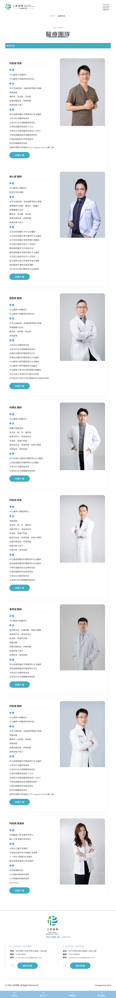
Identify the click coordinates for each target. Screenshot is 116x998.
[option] (31, 957)
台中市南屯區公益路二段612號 (82, 951)
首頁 (52, 16)
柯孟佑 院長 (15, 500)
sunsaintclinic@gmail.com (29, 957)
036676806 (21, 954)
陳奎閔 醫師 (15, 298)
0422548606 (74, 954)
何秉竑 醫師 (15, 407)
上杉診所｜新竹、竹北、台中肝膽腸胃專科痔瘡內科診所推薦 (19, 7)
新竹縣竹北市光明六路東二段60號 (31, 951)
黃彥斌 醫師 (15, 609)
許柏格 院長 (15, 63)
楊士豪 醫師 (15, 176)
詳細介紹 (19, 155)
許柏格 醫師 (15, 706)
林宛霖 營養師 (16, 823)
